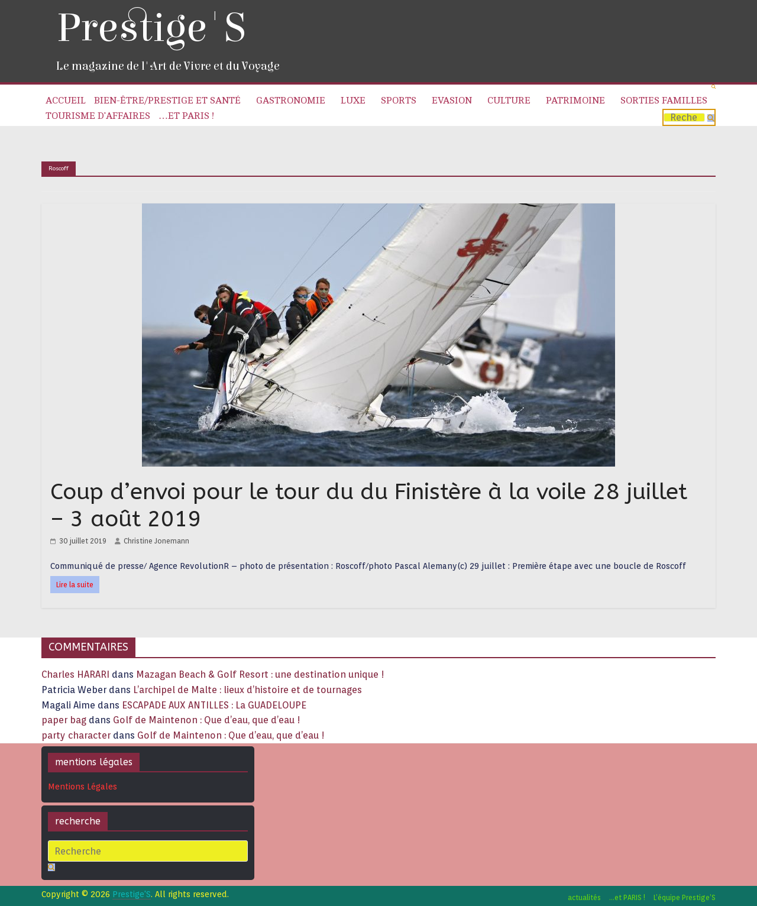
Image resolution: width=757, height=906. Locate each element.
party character (76, 735)
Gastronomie (290, 100)
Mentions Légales (82, 786)
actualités (584, 897)
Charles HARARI (75, 674)
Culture (508, 100)
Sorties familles (663, 100)
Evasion (452, 100)
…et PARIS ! (186, 116)
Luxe (353, 100)
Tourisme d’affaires (98, 116)
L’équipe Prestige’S (685, 897)
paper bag (63, 720)
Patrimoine (575, 100)
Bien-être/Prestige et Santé (167, 100)
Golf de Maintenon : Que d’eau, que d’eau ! (206, 720)
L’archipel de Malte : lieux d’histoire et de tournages (248, 689)
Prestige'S (150, 28)
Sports (398, 100)
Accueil (66, 100)
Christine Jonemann (156, 540)
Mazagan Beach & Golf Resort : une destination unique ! (260, 674)
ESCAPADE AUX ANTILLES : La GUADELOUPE (214, 705)
